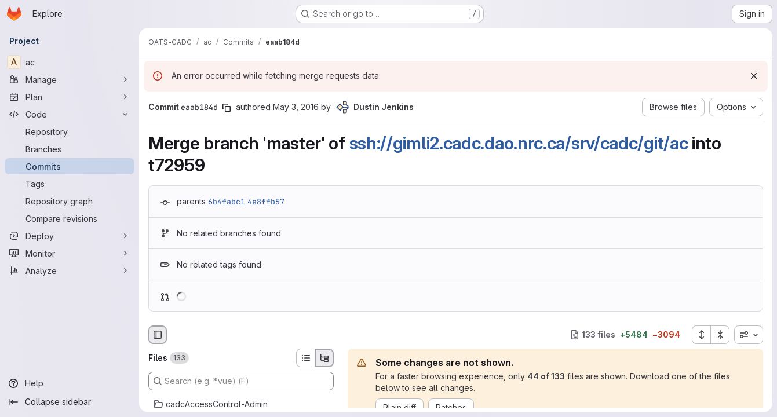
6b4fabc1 (226, 201)
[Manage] (69, 79)
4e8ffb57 (265, 201)
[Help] (69, 383)
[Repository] (69, 131)
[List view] (305, 358)
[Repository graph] (69, 201)
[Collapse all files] (720, 334)
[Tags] (69, 183)
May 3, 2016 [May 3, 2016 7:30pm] (296, 107)
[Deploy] (69, 236)
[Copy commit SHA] (227, 108)
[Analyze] (69, 270)
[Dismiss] (754, 76)
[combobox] (748, 334)
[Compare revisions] (69, 218)
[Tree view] (324, 358)
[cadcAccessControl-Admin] (241, 404)
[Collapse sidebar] (69, 402)
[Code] (69, 114)
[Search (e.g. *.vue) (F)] (241, 381)
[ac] (69, 62)
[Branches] (69, 149)
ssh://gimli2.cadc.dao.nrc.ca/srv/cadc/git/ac (518, 143)
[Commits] (69, 166)
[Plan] (69, 97)
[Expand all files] (701, 334)
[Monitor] (69, 253)
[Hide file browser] (157, 334)
